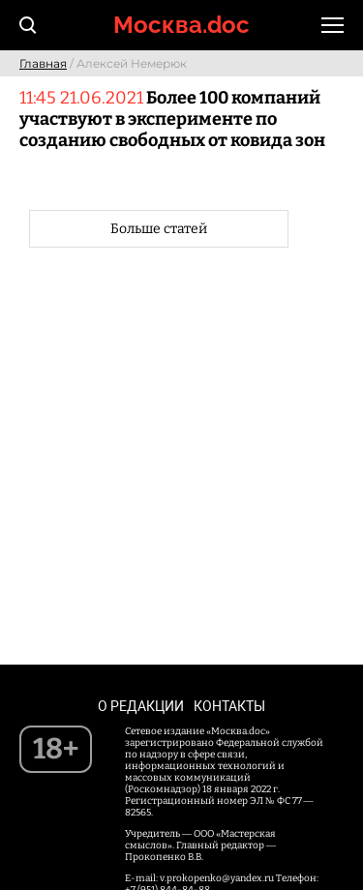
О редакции (141, 706)
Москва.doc (181, 25)
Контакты (229, 706)
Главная (43, 63)
